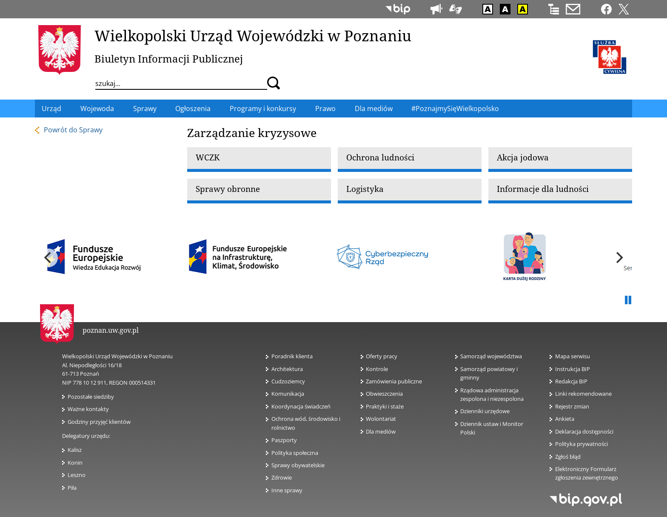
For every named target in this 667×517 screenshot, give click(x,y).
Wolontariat (383, 419)
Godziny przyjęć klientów (99, 422)
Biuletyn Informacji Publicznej (168, 58)
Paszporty (284, 440)
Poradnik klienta (292, 356)
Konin (75, 462)
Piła (72, 487)
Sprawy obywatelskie (298, 465)
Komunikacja (287, 393)
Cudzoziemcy (290, 381)
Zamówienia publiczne (394, 381)
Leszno (77, 475)
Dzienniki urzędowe (485, 411)
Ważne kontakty (88, 409)
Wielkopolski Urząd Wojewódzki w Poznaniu (252, 35)
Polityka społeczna (294, 453)
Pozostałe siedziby (91, 396)
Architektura (287, 369)
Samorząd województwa (491, 356)
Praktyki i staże (385, 406)
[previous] (48, 258)
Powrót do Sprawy (73, 129)
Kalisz (75, 450)
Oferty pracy (381, 356)
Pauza (628, 300)
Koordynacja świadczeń (301, 406)
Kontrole (377, 369)
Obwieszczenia (384, 393)
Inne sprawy (286, 490)
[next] (618, 258)
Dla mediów (381, 431)
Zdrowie (281, 477)
